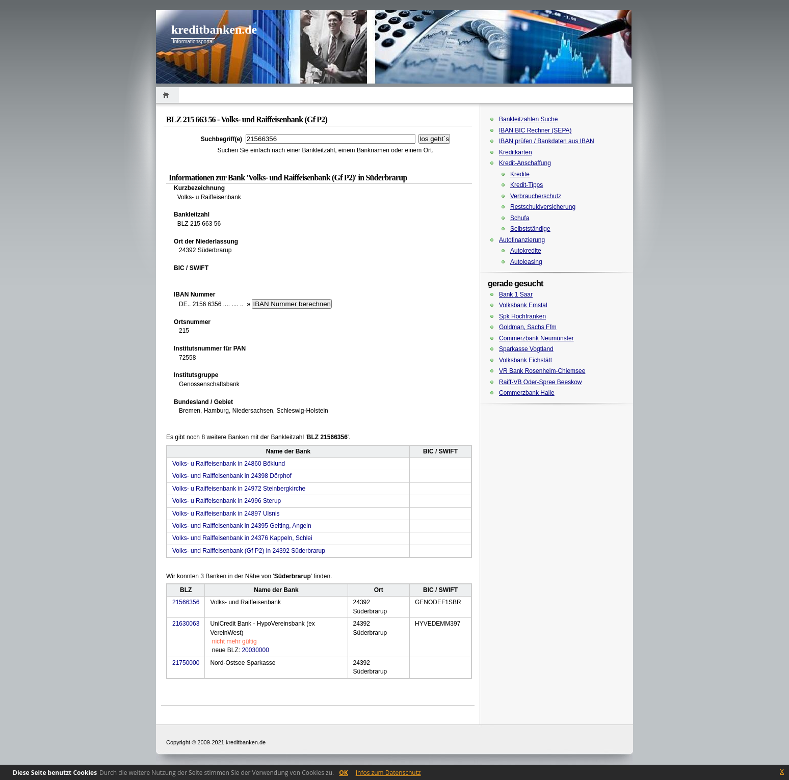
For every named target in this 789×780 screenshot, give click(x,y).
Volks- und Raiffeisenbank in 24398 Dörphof (232, 475)
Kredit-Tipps (526, 185)
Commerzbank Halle (527, 392)
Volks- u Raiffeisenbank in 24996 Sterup (226, 500)
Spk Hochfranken (522, 316)
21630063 (185, 623)
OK (343, 772)
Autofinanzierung (522, 240)
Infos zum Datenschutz (388, 772)
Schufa (519, 218)
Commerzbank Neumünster (536, 338)
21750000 (185, 662)
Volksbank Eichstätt (525, 360)
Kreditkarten (515, 152)
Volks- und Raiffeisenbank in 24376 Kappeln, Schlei (242, 538)
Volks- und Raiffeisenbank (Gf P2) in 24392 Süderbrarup (248, 550)
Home (167, 95)
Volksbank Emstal (523, 305)
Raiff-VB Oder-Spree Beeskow (540, 382)
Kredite (520, 174)
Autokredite (525, 250)
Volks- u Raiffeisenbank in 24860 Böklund (228, 463)
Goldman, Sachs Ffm (528, 327)
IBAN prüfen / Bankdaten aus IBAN (546, 141)
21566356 (185, 602)
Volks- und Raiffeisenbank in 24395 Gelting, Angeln (241, 525)
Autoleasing (526, 261)
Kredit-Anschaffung (525, 163)
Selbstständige (530, 228)
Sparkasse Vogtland (526, 349)
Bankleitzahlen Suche (528, 119)
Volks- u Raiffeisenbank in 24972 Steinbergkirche (238, 488)
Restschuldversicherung (542, 206)
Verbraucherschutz (535, 196)
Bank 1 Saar (516, 294)
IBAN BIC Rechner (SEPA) (535, 130)
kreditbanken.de (214, 29)
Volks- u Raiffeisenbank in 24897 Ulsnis (226, 513)
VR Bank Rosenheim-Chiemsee (542, 370)
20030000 (255, 650)
